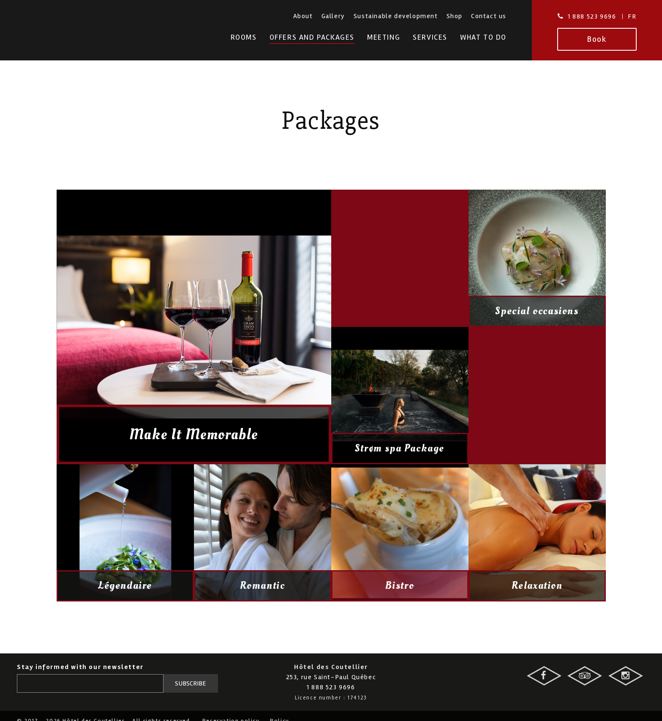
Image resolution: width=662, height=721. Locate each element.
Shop (455, 16)
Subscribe (190, 683)
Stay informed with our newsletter (80, 667)
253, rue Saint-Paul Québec (331, 677)
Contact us (489, 16)
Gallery (333, 16)
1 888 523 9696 (592, 16)
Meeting (383, 37)
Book (597, 39)
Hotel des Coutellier (71, 33)
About (303, 16)
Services (430, 37)
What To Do (483, 37)
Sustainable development (396, 16)
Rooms (244, 37)
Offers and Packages (312, 37)
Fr (632, 16)
